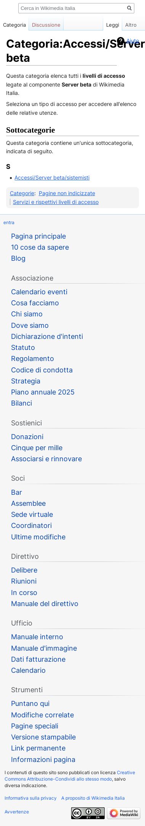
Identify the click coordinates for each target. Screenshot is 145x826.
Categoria (14, 25)
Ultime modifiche (38, 537)
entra (8, 222)
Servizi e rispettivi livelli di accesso (56, 202)
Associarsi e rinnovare (46, 459)
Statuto (23, 347)
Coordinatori (31, 525)
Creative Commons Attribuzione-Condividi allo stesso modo (70, 776)
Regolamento (32, 358)
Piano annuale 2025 (43, 392)
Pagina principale (38, 236)
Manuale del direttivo (44, 604)
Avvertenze (17, 812)
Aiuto (132, 40)
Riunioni (24, 581)
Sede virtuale (32, 514)
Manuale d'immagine (44, 648)
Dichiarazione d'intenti (47, 336)
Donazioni (27, 437)
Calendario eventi (39, 292)
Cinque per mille (36, 448)
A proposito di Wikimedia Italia (93, 798)
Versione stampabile (43, 737)
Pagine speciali (34, 726)
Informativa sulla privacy (31, 798)
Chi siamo (27, 314)
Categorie (22, 193)
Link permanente (38, 748)
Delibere (24, 570)
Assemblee (28, 503)
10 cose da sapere (40, 247)
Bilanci (21, 403)
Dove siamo (30, 325)
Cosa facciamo (35, 303)
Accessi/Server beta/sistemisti (51, 177)
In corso (24, 593)
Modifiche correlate (42, 715)
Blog (18, 258)
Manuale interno (37, 637)
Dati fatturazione (38, 659)
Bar (16, 492)
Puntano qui (30, 703)
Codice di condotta (42, 370)
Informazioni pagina (43, 759)
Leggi (106, 25)
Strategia (25, 381)
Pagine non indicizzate (67, 193)
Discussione (46, 25)
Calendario (28, 670)
